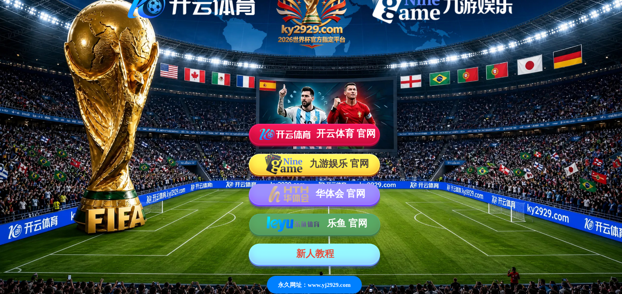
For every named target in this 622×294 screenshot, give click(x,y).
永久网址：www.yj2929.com (314, 284)
